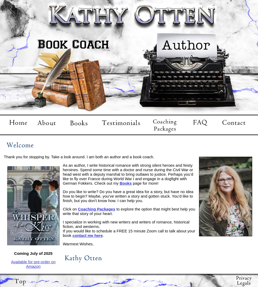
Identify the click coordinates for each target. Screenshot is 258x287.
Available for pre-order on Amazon (33, 264)
